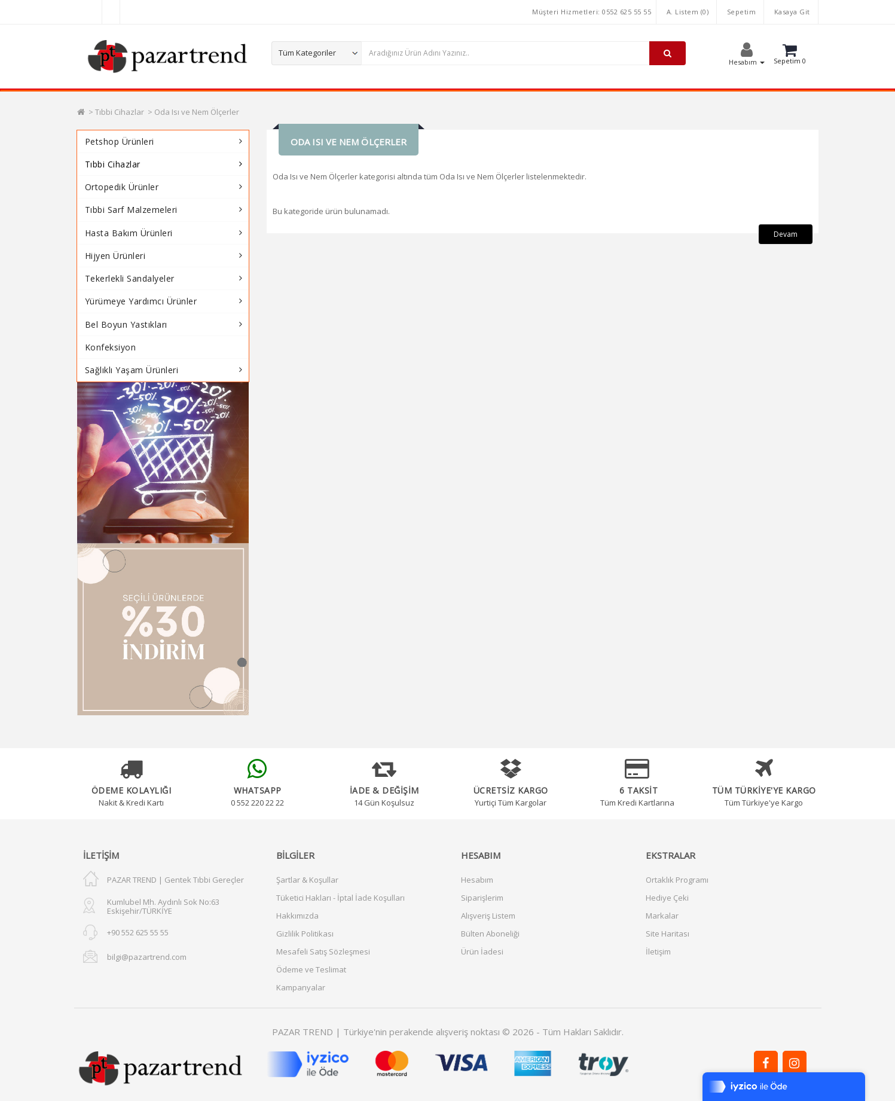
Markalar (662, 915)
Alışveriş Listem (488, 915)
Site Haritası (667, 933)
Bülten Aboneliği (490, 933)
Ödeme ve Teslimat (311, 969)
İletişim (658, 951)
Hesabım (477, 879)
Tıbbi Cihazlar (119, 111)
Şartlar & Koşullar (307, 879)
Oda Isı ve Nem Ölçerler (196, 111)
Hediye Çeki (667, 897)
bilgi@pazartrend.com (147, 956)
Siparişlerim (482, 897)
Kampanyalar (300, 987)
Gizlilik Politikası (305, 933)
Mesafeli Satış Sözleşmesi (323, 951)
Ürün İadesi (482, 951)
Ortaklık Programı (677, 879)
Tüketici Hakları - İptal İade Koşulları (340, 897)
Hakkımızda (297, 915)
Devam (786, 234)
